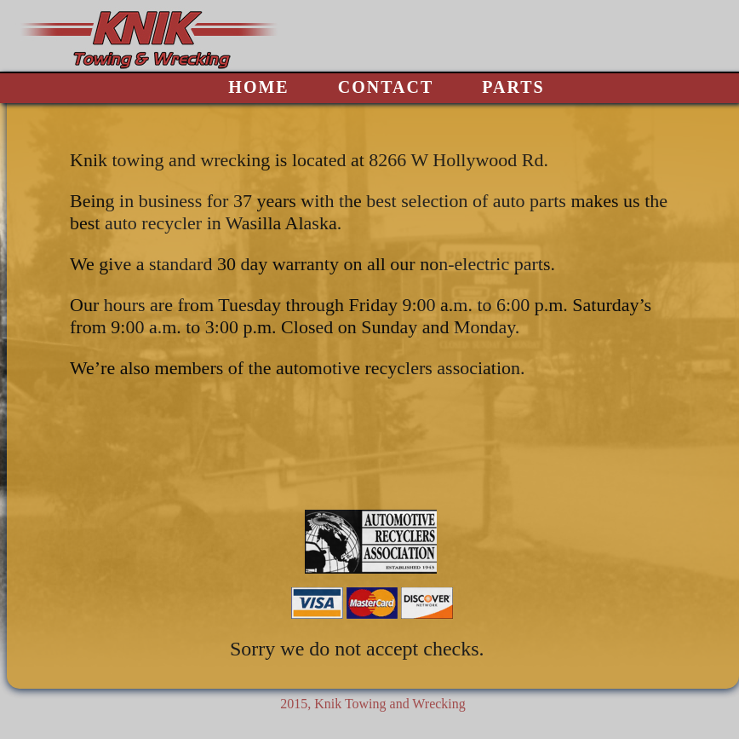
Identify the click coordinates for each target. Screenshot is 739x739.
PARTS (513, 87)
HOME (258, 87)
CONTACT (386, 87)
